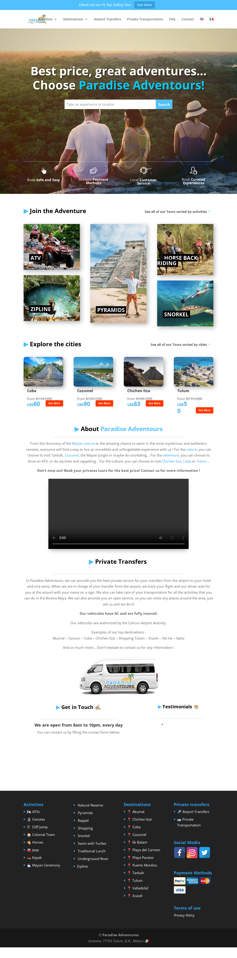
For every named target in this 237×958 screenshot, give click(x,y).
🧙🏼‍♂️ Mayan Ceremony (43, 865)
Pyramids (85, 812)
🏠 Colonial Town (41, 834)
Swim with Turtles (91, 843)
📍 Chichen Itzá (139, 819)
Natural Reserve (90, 805)
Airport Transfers (107, 19)
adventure (171, 455)
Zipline (82, 866)
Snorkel (83, 835)
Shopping (85, 828)
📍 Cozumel (136, 834)
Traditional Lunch (91, 851)
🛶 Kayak (34, 857)
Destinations (73, 19)
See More (144, 5)
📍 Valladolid (137, 888)
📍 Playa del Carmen (143, 850)
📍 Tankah (135, 872)
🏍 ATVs (33, 811)
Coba (187, 461)
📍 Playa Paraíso (140, 857)
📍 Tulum (135, 880)
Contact (187, 19)
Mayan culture (83, 443)
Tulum (201, 461)
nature (191, 449)
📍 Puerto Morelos (142, 865)
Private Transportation (145, 19)
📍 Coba (133, 827)
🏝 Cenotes (36, 819)
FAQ (172, 19)
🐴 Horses (35, 842)
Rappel (83, 820)
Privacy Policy (184, 915)
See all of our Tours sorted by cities (179, 344)
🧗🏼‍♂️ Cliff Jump (37, 827)
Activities (45, 19)
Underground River (92, 858)
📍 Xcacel (134, 895)
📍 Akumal (135, 811)
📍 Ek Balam (137, 842)
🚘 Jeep (33, 850)
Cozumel (72, 455)
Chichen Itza (171, 461)
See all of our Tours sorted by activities (176, 211)
